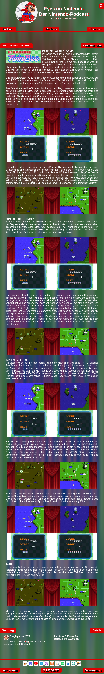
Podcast (7, 29)
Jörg (26, 641)
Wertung (8, 630)
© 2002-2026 (51, 670)
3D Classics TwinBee (16, 45)
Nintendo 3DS (92, 45)
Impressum (9, 670)
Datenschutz (93, 670)
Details (97, 630)
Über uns (95, 29)
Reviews (51, 29)
